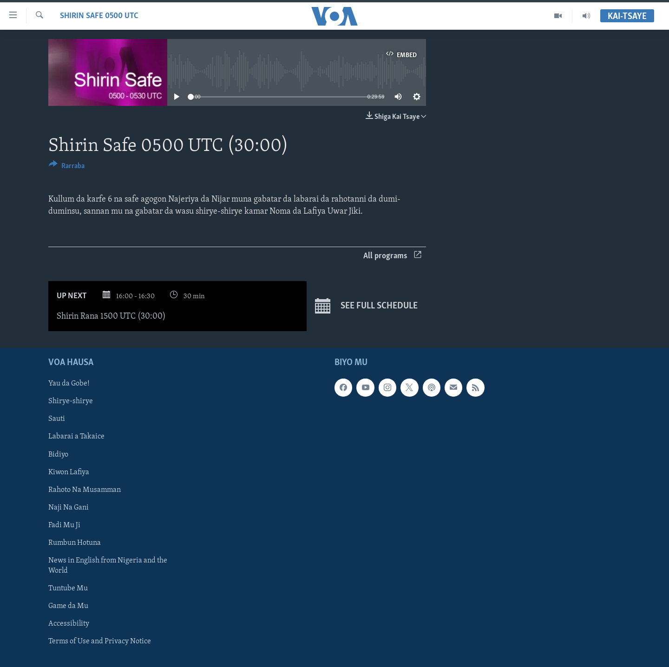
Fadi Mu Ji (64, 525)
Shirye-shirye (70, 401)
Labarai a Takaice (76, 436)
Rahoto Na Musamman (84, 489)
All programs (392, 256)
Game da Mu (68, 605)
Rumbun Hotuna (74, 542)
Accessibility (68, 624)
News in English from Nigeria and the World (107, 565)
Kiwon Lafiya (68, 472)
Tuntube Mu (68, 588)
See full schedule (366, 306)
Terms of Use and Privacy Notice (99, 641)
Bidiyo (58, 454)
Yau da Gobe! (69, 383)
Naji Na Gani (68, 507)
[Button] (67, 167)
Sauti (56, 419)
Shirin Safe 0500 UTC (99, 16)
